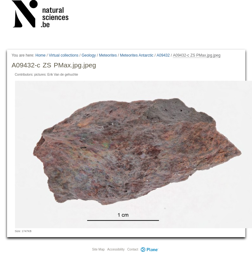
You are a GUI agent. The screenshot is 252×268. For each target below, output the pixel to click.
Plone (150, 249)
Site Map (98, 249)
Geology (89, 55)
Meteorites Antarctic (136, 55)
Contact (132, 249)
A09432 (163, 55)
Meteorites (108, 55)
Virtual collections (63, 55)
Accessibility (116, 249)
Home (40, 55)
